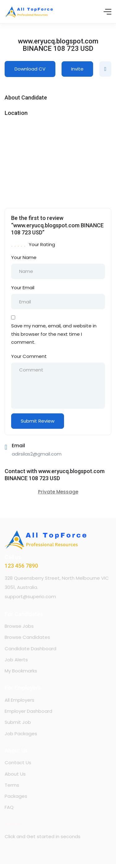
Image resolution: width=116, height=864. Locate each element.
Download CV (30, 69)
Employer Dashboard (28, 711)
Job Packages (21, 733)
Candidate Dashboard (30, 648)
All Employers (19, 700)
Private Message (58, 492)
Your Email (22, 287)
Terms (12, 785)
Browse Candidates (27, 637)
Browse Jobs (19, 626)
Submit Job (18, 722)
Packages (16, 796)
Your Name (24, 257)
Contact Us (18, 762)
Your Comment (29, 356)
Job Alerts (16, 659)
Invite (77, 69)
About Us (15, 774)
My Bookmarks (21, 670)
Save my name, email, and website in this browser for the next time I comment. (54, 333)
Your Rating (42, 244)
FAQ (9, 807)
